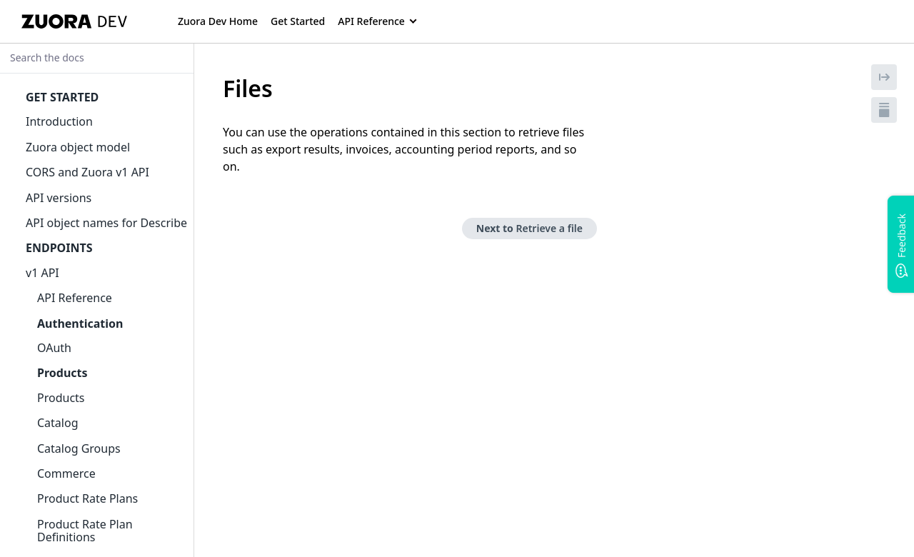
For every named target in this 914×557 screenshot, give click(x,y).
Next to (529, 228)
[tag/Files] (215, 88)
